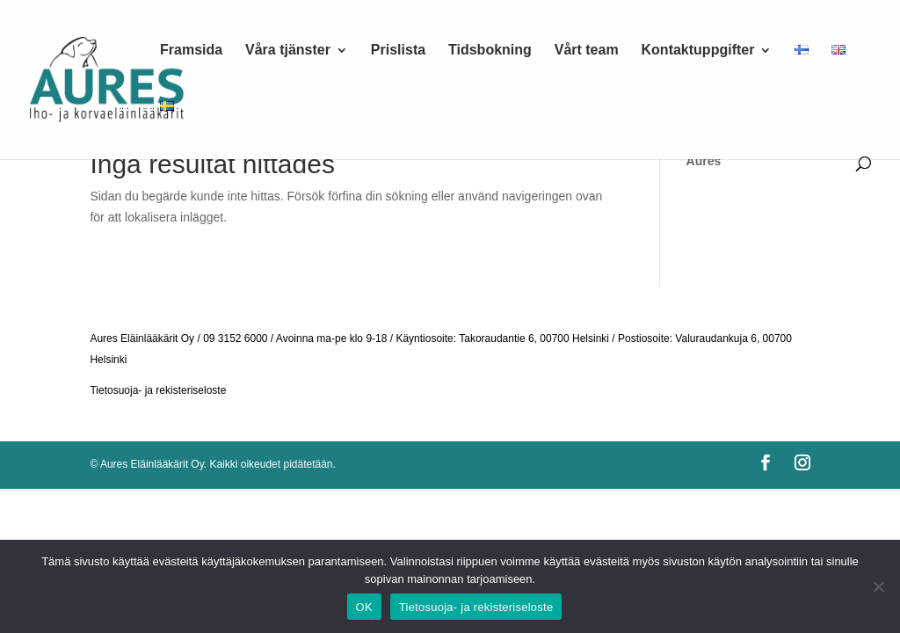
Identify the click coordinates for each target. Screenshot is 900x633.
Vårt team (587, 50)
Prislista (398, 50)
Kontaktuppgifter (698, 50)
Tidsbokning (490, 50)
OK (364, 607)
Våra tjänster (287, 50)
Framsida (191, 50)
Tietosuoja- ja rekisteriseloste (158, 390)
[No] (878, 586)
